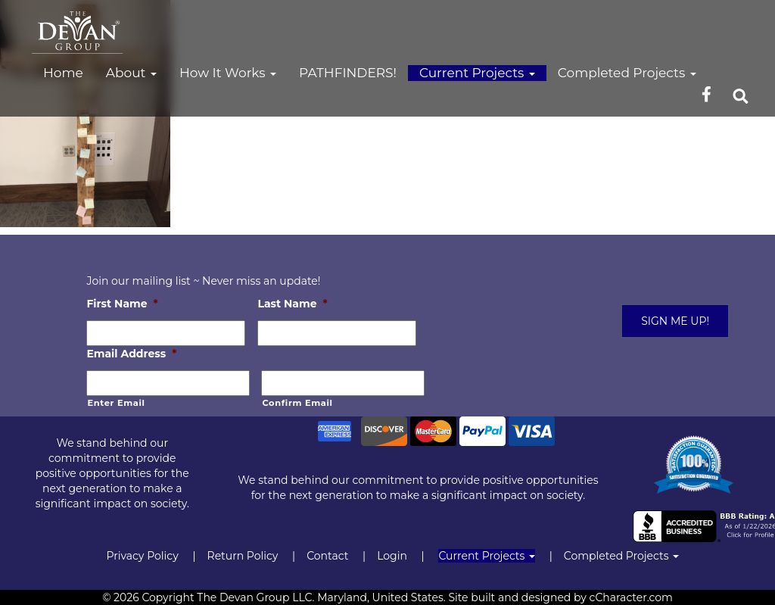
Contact (327, 556)
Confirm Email (297, 403)
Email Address (131, 353)
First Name (121, 303)
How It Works (227, 72)
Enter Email (116, 403)
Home (63, 72)
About (131, 72)
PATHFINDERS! (348, 72)
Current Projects (477, 72)
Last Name (292, 303)
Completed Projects (627, 72)
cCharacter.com (631, 597)
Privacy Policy (142, 556)
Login (392, 556)
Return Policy (243, 556)
